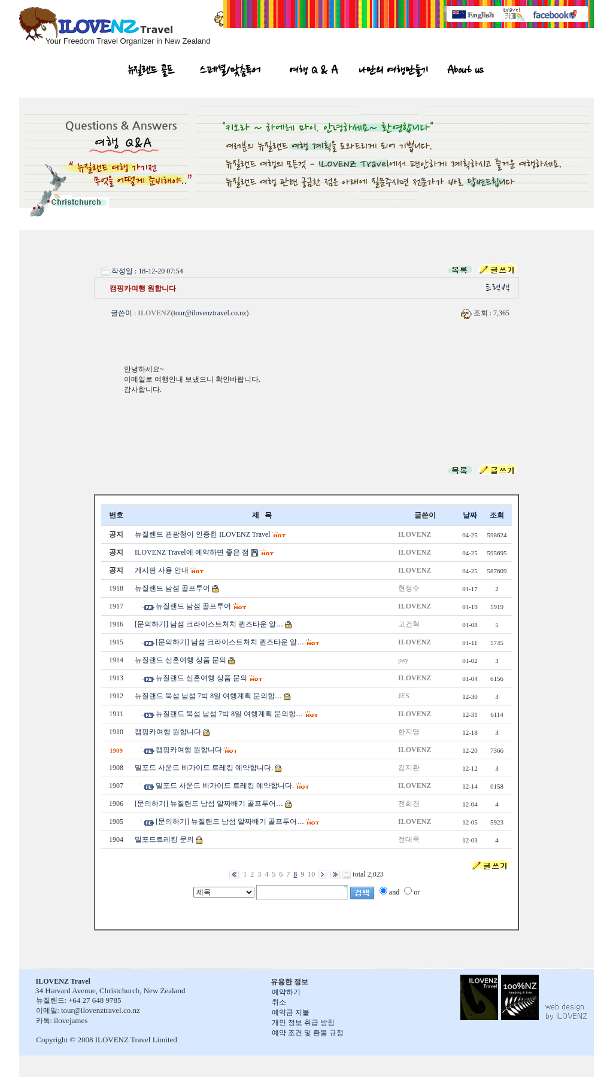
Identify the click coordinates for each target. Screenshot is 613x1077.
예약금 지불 (290, 1012)
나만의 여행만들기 (393, 72)
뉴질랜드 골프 (151, 72)
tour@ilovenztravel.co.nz (210, 313)
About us (465, 72)
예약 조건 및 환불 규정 (308, 1033)
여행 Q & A (314, 72)
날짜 (470, 515)
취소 (279, 1002)
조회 (497, 515)
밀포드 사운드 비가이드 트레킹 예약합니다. (204, 767)
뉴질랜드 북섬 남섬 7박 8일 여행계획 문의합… (208, 696)
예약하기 (286, 992)
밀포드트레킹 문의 (164, 839)
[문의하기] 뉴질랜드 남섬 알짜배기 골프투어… (209, 803)
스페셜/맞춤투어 (230, 72)
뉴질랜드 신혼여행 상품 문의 (180, 660)
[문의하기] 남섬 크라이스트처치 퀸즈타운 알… (209, 624)
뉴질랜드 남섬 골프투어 (172, 588)
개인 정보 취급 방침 (303, 1022)
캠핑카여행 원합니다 (168, 732)
